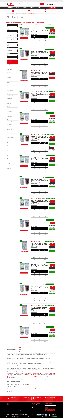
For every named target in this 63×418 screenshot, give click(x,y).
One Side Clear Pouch (9, 69)
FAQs (20, 410)
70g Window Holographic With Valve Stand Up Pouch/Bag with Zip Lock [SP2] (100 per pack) (39, 30)
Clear (8, 44)
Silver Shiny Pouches (9, 132)
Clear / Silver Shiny (9, 121)
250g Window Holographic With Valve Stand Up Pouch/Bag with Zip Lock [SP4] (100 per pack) (39, 158)
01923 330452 (34, 404)
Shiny (8, 58)
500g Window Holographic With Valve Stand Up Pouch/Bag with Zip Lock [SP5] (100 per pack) (39, 201)
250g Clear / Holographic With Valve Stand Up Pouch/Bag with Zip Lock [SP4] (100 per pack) (39, 180)
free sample (30, 384)
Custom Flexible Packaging (10, 407)
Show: (49, 24)
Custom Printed (32, 7)
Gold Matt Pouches (9, 103)
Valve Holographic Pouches (31, 13)
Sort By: (37, 24)
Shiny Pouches (9, 119)
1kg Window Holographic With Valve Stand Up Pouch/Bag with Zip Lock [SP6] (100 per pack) (39, 329)
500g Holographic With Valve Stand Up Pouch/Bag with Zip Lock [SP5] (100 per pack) (39, 244)
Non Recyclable (9, 55)
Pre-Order (9, 29)
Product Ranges (10, 7)
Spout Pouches (9, 75)
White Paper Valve (9, 98)
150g (7, 150)
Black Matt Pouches (9, 101)
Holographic (9, 45)
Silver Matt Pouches (9, 106)
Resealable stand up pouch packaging (12, 362)
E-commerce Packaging (10, 95)
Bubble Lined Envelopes (10, 90)
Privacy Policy (21, 404)
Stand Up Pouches (18, 13)
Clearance (39, 7)
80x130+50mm (36, 376)
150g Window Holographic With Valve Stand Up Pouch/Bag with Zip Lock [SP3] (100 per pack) (39, 115)
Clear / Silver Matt (9, 111)
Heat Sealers (8, 85)
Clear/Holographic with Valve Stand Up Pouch (29, 374)
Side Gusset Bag (9, 82)
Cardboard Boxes (9, 93)
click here (39, 388)
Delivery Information (9, 406)
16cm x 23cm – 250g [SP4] (11, 36)
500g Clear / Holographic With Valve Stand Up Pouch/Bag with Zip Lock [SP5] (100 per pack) (39, 222)
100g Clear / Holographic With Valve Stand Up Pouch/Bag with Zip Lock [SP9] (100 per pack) (39, 94)
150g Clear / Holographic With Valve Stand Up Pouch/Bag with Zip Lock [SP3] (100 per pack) (39, 137)
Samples (8, 405)
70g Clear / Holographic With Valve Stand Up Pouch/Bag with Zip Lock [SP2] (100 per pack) (39, 52)
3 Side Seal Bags (9, 80)
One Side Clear (9, 51)
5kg (7, 158)
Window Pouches (10, 50)
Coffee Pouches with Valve (10, 74)
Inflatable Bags (9, 87)
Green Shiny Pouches (9, 129)
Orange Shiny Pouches (10, 137)
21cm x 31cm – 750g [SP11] (11, 39)
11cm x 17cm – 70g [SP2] (10, 32)
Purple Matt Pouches (9, 116)
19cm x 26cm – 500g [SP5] (11, 38)
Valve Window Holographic (25, 22)
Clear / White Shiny (9, 134)
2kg (7, 160)
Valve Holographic (12, 22)
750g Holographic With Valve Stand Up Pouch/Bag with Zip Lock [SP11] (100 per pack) (39, 308)
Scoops (8, 67)
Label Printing (24, 7)
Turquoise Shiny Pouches (10, 140)
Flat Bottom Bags (9, 77)
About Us (8, 404)
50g (7, 145)
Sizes (7, 142)
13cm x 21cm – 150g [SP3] (11, 35)
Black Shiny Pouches (9, 124)
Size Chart (20, 409)
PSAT (7, 166)
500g (8, 153)
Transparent (8, 72)
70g (7, 147)
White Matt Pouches (9, 108)
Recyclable (17, 7)
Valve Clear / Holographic (38, 22)
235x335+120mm (9, 377)
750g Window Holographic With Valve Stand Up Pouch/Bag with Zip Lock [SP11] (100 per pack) (39, 265)
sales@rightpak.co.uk (35, 405)
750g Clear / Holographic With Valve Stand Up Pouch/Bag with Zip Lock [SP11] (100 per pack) (39, 287)
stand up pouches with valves (13, 353)
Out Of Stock (9, 26)
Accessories (8, 88)
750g (7, 155)
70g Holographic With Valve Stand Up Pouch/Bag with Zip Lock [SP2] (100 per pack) (39, 73)
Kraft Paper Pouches (9, 64)
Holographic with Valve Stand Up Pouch (38, 373)
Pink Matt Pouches (9, 114)
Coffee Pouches (24, 13)
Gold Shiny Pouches (9, 127)
